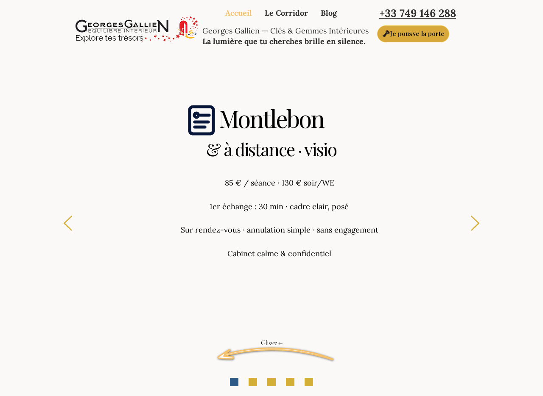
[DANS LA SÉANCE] (271, 382)
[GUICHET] (234, 382)
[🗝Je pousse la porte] (413, 33)
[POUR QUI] (253, 382)
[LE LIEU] (290, 382)
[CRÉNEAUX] (309, 382)
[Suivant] (475, 224)
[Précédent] (67, 224)
